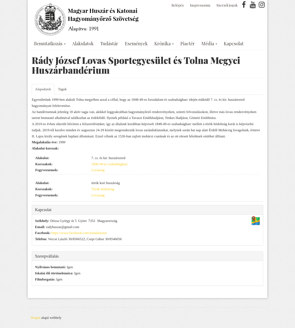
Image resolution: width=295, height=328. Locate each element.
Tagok (62, 89)
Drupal (35, 318)
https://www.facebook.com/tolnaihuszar (79, 233)
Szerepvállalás (47, 256)
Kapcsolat (234, 43)
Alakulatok (83, 43)
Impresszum (200, 5)
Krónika (164, 43)
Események (136, 43)
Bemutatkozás (50, 43)
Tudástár (109, 43)
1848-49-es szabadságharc (109, 164)
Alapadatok (43, 89)
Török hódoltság (102, 189)
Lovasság (97, 170)
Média (209, 43)
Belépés (177, 5)
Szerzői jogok (227, 5)
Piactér (187, 43)
